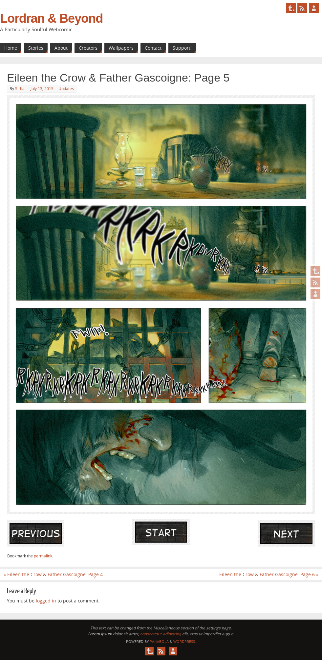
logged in (46, 601)
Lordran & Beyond (51, 18)
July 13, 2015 (42, 88)
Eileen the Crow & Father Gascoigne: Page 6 (268, 574)
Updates (66, 88)
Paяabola (159, 641)
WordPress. (184, 641)
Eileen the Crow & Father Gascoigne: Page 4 (53, 574)
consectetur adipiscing (160, 634)
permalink (43, 556)
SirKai (20, 88)
